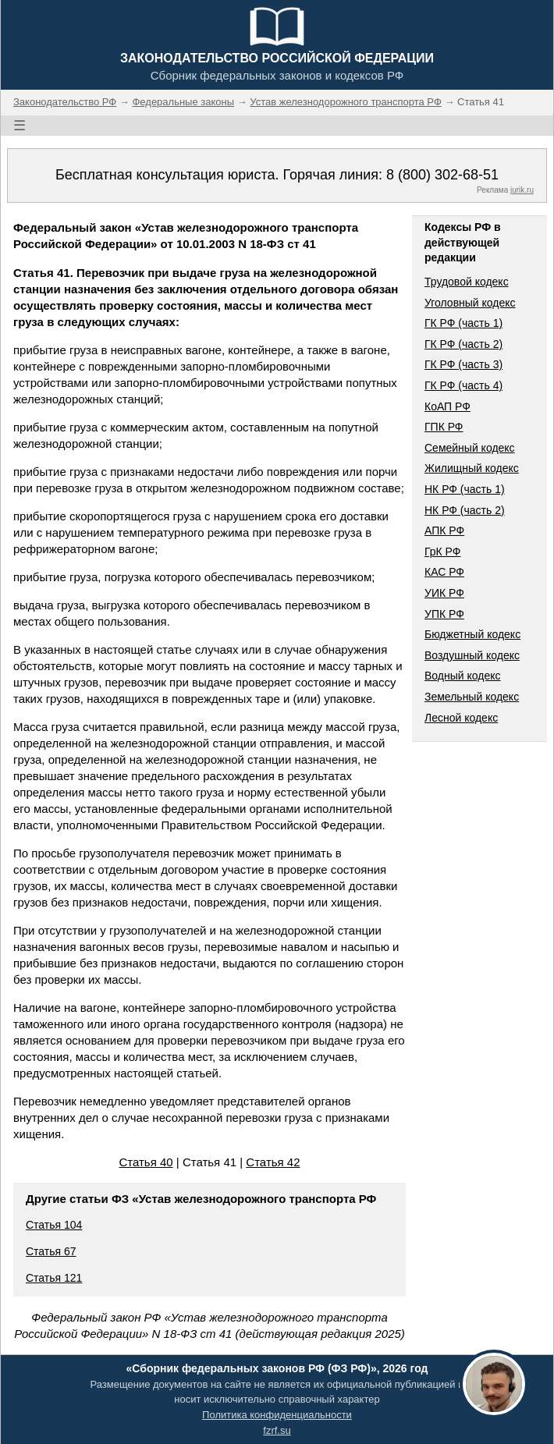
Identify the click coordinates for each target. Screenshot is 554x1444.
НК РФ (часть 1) (464, 489)
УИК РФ (444, 593)
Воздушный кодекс (472, 655)
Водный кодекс (462, 675)
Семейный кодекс (469, 448)
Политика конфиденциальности (277, 1415)
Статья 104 (54, 1225)
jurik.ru (522, 190)
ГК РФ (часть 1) (463, 323)
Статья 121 (54, 1278)
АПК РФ (444, 530)
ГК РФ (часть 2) (463, 344)
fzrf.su (276, 1430)
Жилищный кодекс (471, 468)
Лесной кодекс (461, 717)
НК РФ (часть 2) (464, 510)
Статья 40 (145, 1162)
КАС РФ (444, 572)
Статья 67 (51, 1251)
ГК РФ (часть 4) (463, 385)
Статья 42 (273, 1162)
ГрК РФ (442, 551)
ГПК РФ (443, 426)
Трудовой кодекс (466, 281)
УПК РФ (444, 614)
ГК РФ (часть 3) (463, 364)
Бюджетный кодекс (472, 634)
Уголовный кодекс (470, 302)
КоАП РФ (447, 406)
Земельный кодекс (471, 696)
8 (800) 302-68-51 (442, 175)
